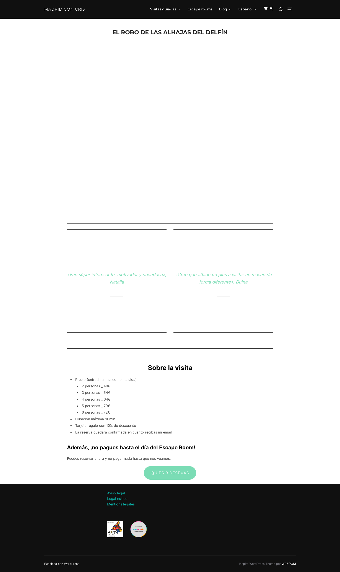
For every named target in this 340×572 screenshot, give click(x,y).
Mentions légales (121, 504)
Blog (225, 9)
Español (247, 9)
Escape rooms (200, 9)
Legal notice (117, 498)
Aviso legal (116, 493)
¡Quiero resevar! (170, 473)
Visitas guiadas (165, 9)
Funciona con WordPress (61, 563)
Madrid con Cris (64, 9)
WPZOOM (289, 563)
